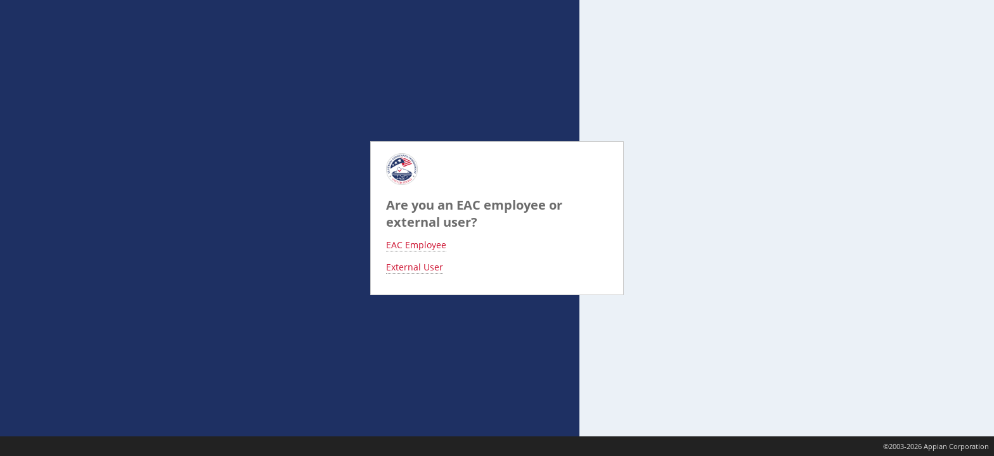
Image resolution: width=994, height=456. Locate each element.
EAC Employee (416, 245)
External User (414, 267)
